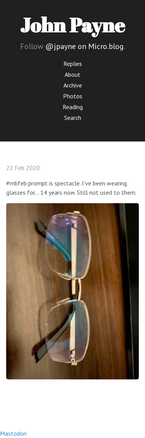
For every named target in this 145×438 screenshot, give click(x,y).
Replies (72, 63)
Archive (72, 85)
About (72, 74)
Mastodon (13, 433)
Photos (72, 96)
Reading (73, 107)
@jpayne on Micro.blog (84, 46)
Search (72, 117)
